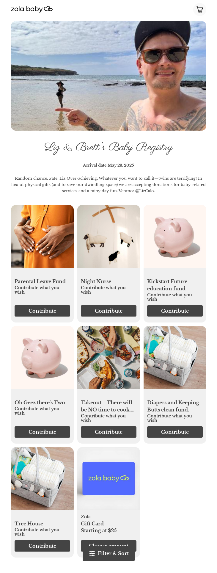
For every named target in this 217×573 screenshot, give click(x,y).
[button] (42, 239)
